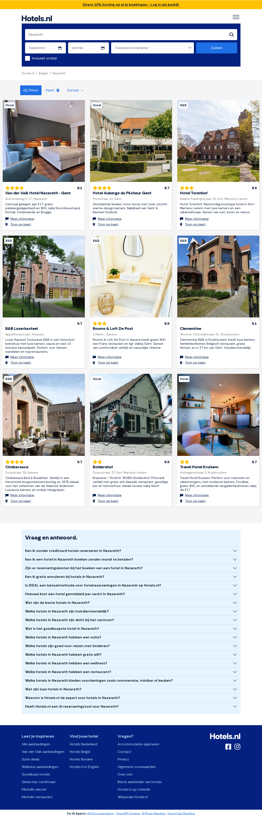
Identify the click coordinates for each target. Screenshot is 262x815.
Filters (31, 90)
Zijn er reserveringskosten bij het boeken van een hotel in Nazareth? (84, 565)
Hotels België (80, 749)
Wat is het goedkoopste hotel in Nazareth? (62, 626)
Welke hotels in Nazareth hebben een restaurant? (68, 669)
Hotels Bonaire (81, 756)
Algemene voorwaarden (137, 764)
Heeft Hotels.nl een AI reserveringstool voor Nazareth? (72, 703)
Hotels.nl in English (84, 764)
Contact (124, 749)
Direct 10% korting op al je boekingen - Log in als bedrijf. (131, 4)
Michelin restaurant (37, 794)
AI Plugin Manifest (154, 811)
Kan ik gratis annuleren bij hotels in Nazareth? (64, 574)
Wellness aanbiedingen (40, 764)
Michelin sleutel (34, 786)
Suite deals (30, 756)
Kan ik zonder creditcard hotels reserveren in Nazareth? (73, 548)
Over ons (125, 771)
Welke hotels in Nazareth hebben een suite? (63, 634)
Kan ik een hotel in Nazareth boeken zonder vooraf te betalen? (79, 556)
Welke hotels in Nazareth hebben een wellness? (66, 660)
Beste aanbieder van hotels (140, 779)
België (43, 73)
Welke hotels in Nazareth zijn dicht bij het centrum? (69, 617)
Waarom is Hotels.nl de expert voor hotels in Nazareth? (72, 695)
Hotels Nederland (83, 741)
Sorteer (75, 90)
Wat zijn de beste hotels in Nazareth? (57, 600)
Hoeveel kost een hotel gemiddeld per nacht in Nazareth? (75, 591)
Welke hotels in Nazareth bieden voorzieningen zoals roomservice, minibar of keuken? (99, 677)
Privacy (123, 756)
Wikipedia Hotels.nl (133, 794)
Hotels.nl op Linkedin (134, 786)
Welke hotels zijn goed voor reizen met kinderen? (67, 643)
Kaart (52, 90)
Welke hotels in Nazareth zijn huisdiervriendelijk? (67, 608)
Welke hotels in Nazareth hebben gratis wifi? (63, 652)
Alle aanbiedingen (36, 741)
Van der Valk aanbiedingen (43, 749)
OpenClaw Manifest (181, 811)
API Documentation (100, 811)
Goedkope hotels (36, 771)
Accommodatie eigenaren (138, 741)
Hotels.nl (28, 73)
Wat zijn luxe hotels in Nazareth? (53, 686)
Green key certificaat (39, 779)
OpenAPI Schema (128, 811)
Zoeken (217, 47)
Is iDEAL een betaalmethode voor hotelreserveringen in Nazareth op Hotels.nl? (93, 582)
